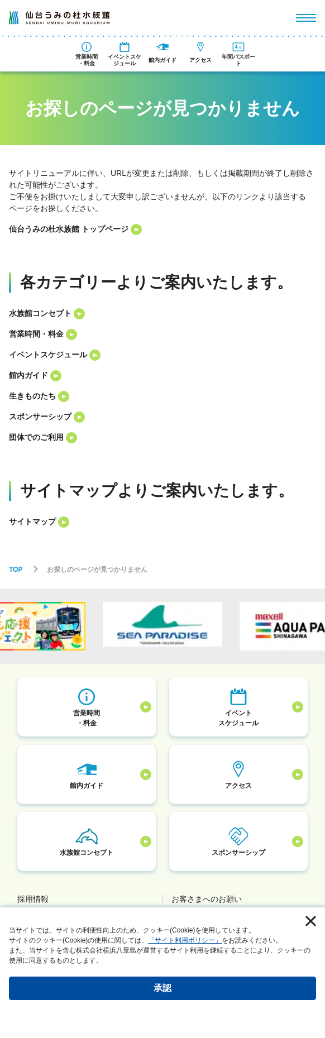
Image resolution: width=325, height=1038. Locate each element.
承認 (162, 988)
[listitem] (162, 229)
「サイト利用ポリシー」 (185, 940)
